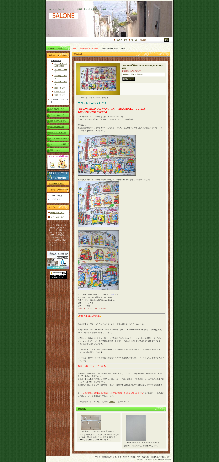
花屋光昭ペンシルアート (89, 48)
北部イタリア (59, 88)
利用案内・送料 (121, 40)
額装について (55, 150)
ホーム (74, 48)
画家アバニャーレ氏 (58, 133)
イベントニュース (57, 115)
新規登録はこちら (57, 213)
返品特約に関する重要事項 (133, 74)
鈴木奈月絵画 (56, 61)
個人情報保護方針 (57, 127)
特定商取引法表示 (57, 109)
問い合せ (134, 40)
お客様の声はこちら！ (59, 121)
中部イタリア (59, 92)
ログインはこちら (57, 217)
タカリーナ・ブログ (56, 184)
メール (112, 402)
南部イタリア (59, 95)
